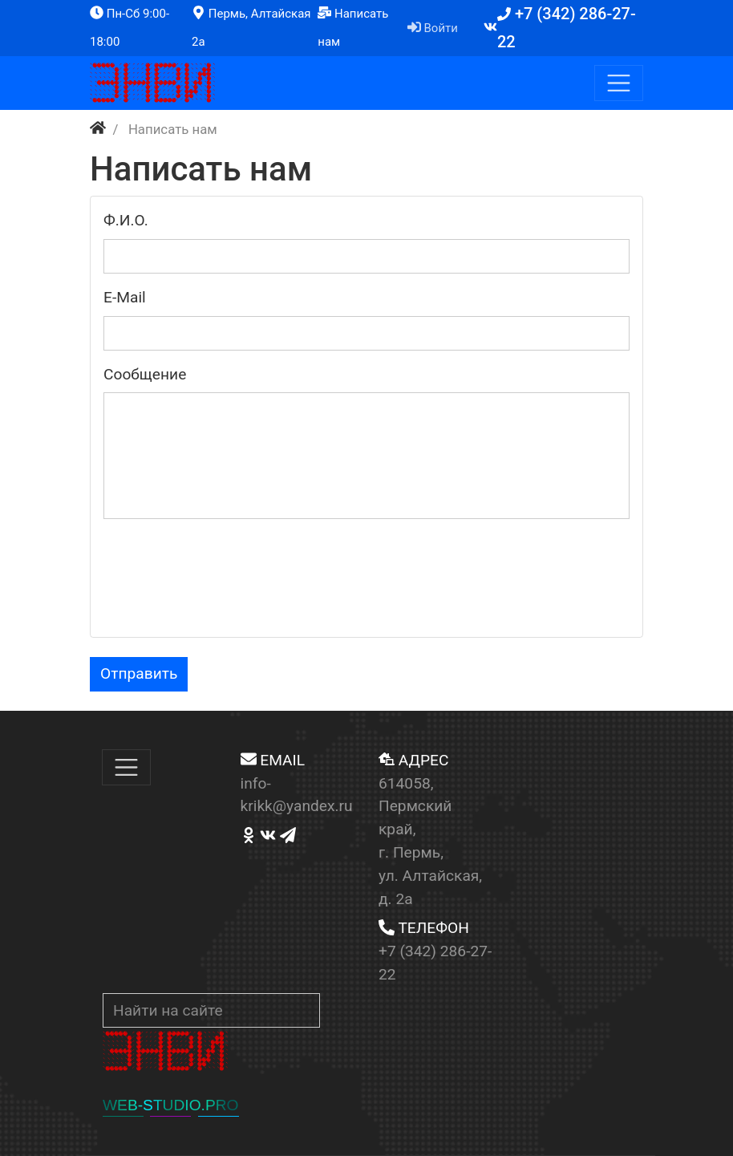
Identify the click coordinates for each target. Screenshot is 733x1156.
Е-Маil (124, 297)
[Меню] (618, 83)
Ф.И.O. (125, 220)
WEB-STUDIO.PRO (171, 1105)
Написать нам (353, 27)
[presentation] (225, 593)
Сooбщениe (144, 374)
